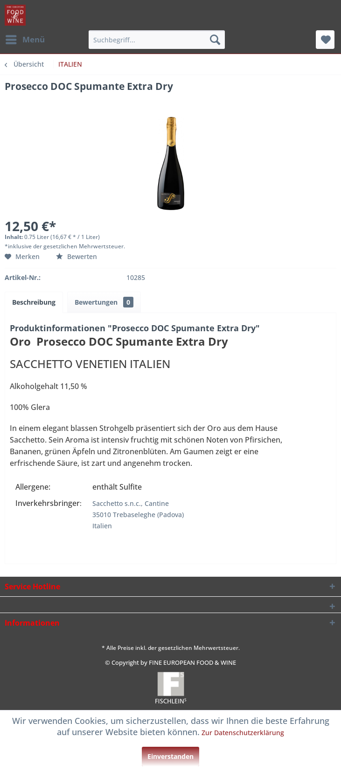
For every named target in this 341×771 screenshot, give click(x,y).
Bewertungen (104, 302)
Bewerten (76, 256)
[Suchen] (215, 39)
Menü (25, 38)
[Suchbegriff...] (157, 39)
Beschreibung (34, 302)
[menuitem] (24, 39)
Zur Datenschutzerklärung (243, 732)
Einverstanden (170, 756)
